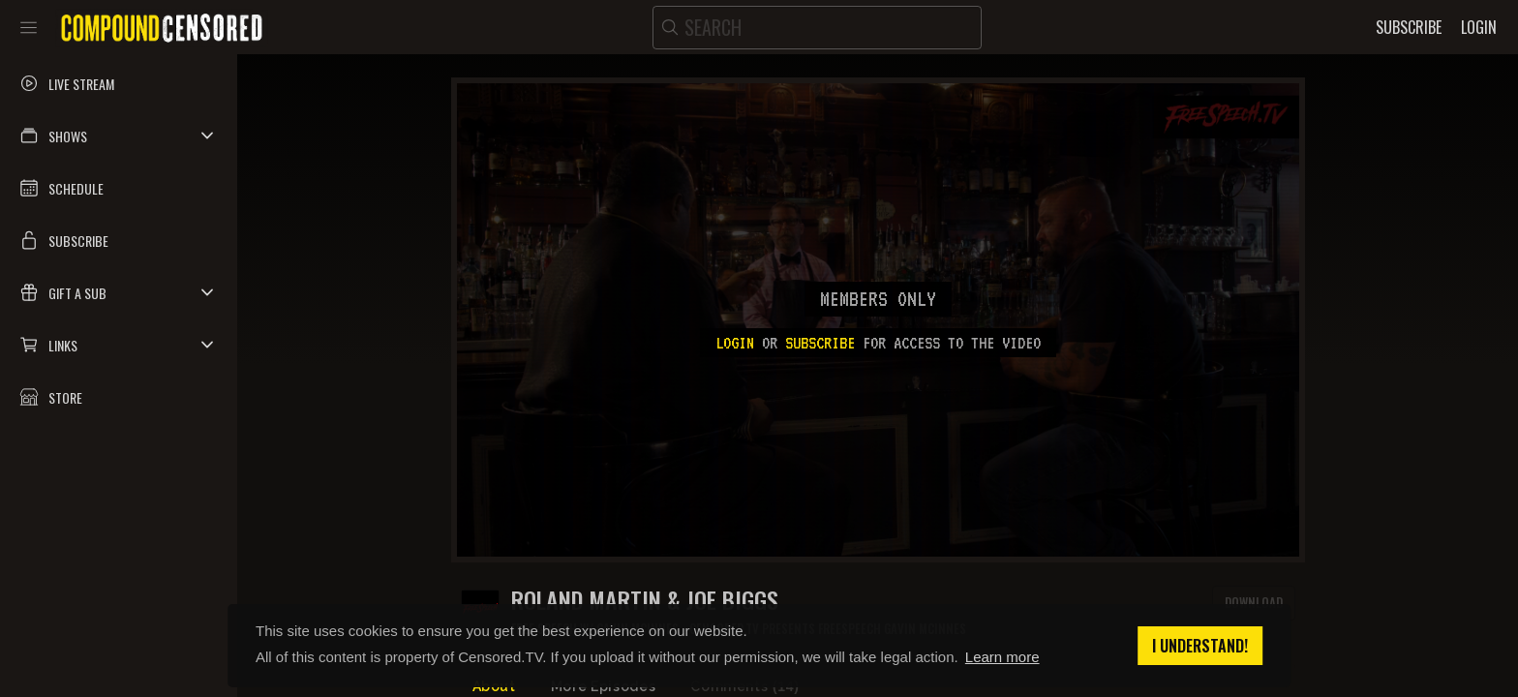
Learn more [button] (1002, 657)
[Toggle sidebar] (29, 27)
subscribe (820, 342)
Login (734, 342)
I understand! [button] (1200, 645)
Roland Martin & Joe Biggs (644, 600)
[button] (119, 135)
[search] (817, 27)
